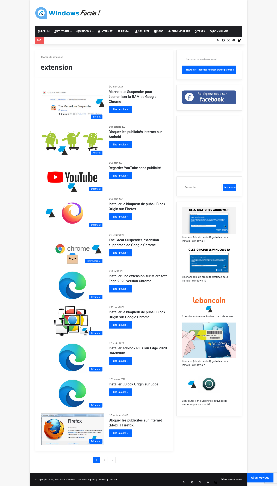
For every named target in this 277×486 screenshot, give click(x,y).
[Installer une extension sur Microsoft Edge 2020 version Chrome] (72, 285)
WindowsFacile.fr (233, 479)
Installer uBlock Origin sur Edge (133, 384)
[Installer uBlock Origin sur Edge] (72, 393)
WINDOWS (83, 31)
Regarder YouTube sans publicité (135, 168)
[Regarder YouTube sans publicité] (72, 177)
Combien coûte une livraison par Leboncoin (207, 316)
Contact (113, 479)
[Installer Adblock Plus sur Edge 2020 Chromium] (72, 357)
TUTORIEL (62, 31)
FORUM (43, 31)
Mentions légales (86, 479)
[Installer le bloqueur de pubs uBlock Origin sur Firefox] (72, 213)
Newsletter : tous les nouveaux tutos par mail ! (210, 69)
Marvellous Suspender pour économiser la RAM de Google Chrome (133, 97)
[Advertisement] (174, 11)
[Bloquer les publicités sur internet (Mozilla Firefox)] (72, 429)
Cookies (102, 479)
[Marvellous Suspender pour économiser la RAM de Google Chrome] (72, 103)
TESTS (200, 31)
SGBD (159, 31)
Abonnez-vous (260, 477)
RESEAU (123, 31)
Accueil (46, 57)
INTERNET (105, 31)
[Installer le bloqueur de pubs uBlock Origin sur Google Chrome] (72, 321)
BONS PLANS (219, 31)
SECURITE (142, 31)
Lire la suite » (120, 109)
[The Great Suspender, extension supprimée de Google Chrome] (72, 249)
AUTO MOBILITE (179, 31)
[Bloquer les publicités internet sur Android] (72, 141)
